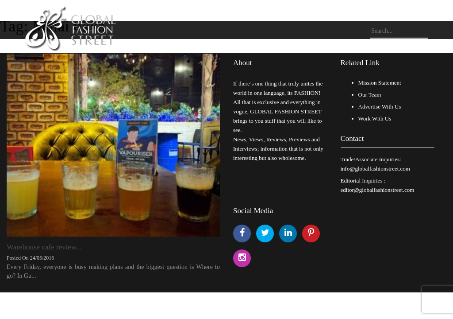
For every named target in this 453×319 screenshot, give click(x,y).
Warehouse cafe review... (44, 247)
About (242, 62)
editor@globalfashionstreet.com (378, 190)
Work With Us (375, 118)
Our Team (369, 94)
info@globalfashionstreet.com (375, 168)
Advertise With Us (379, 106)
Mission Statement (379, 82)
